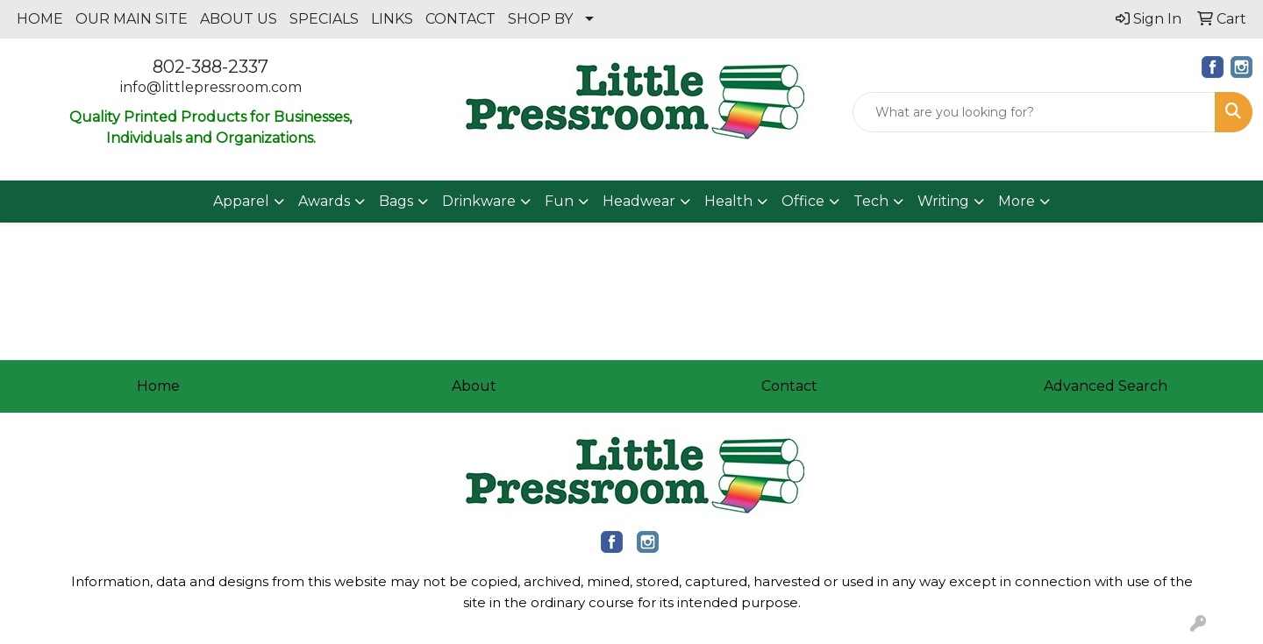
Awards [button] (324, 201)
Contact (789, 386)
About (474, 386)
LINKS (392, 19)
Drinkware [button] (479, 201)
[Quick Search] (1034, 112)
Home (158, 386)
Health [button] (728, 201)
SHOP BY (540, 19)
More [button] (1016, 201)
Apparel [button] (241, 201)
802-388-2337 (210, 66)
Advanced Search (1105, 386)
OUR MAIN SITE (131, 19)
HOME (40, 19)
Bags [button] (396, 201)
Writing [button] (943, 201)
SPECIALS (324, 19)
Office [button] (802, 201)
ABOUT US (238, 19)
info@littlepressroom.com (211, 87)
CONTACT (460, 19)
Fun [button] (559, 201)
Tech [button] (870, 201)
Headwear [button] (639, 201)
